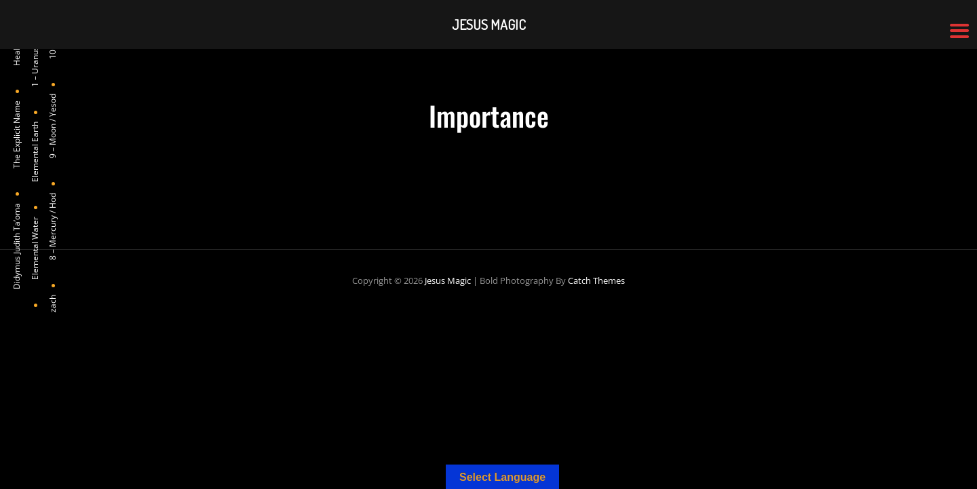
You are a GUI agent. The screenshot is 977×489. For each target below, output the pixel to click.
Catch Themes (596, 280)
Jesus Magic (448, 280)
